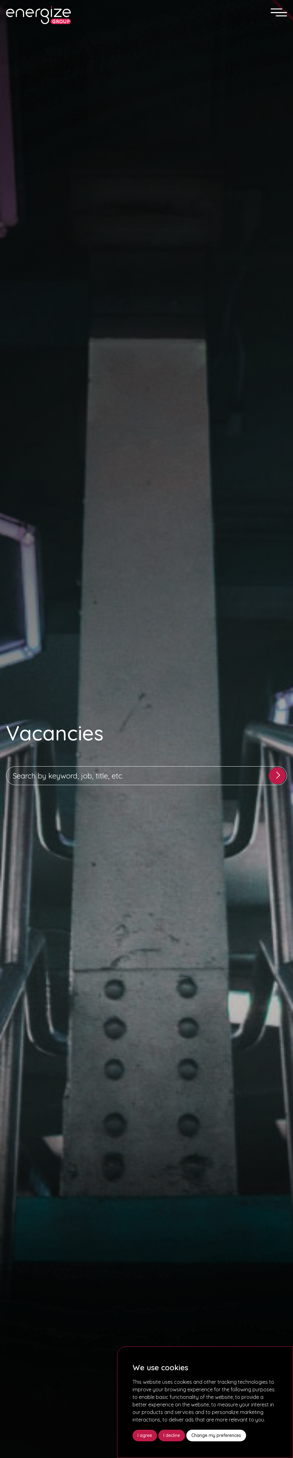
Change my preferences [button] (216, 1435)
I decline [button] (171, 1435)
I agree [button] (145, 1435)
